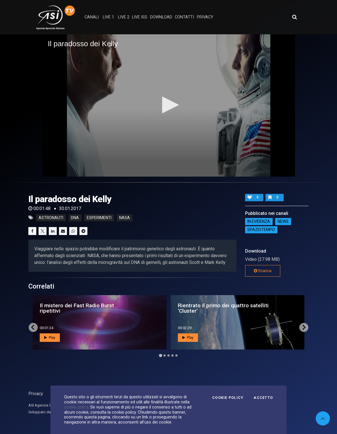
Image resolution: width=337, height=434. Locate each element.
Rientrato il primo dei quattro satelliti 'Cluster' (223, 308)
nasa (124, 217)
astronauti (51, 217)
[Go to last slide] (33, 327)
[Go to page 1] (160, 355)
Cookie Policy (227, 397)
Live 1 (108, 17)
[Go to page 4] (172, 355)
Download (161, 17)
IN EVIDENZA (258, 221)
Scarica (262, 270)
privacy (205, 17)
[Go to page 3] (168, 355)
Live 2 (123, 17)
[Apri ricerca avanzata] (294, 17)
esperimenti (99, 217)
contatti (184, 17)
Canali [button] (92, 17)
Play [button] (49, 338)
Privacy (35, 393)
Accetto (263, 397)
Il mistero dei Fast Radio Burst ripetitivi (77, 308)
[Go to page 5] (176, 355)
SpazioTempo (261, 230)
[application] (168, 105)
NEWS (283, 221)
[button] (168, 104)
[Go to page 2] (164, 355)
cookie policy (76, 407)
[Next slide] (303, 327)
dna (75, 217)
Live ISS (139, 17)
